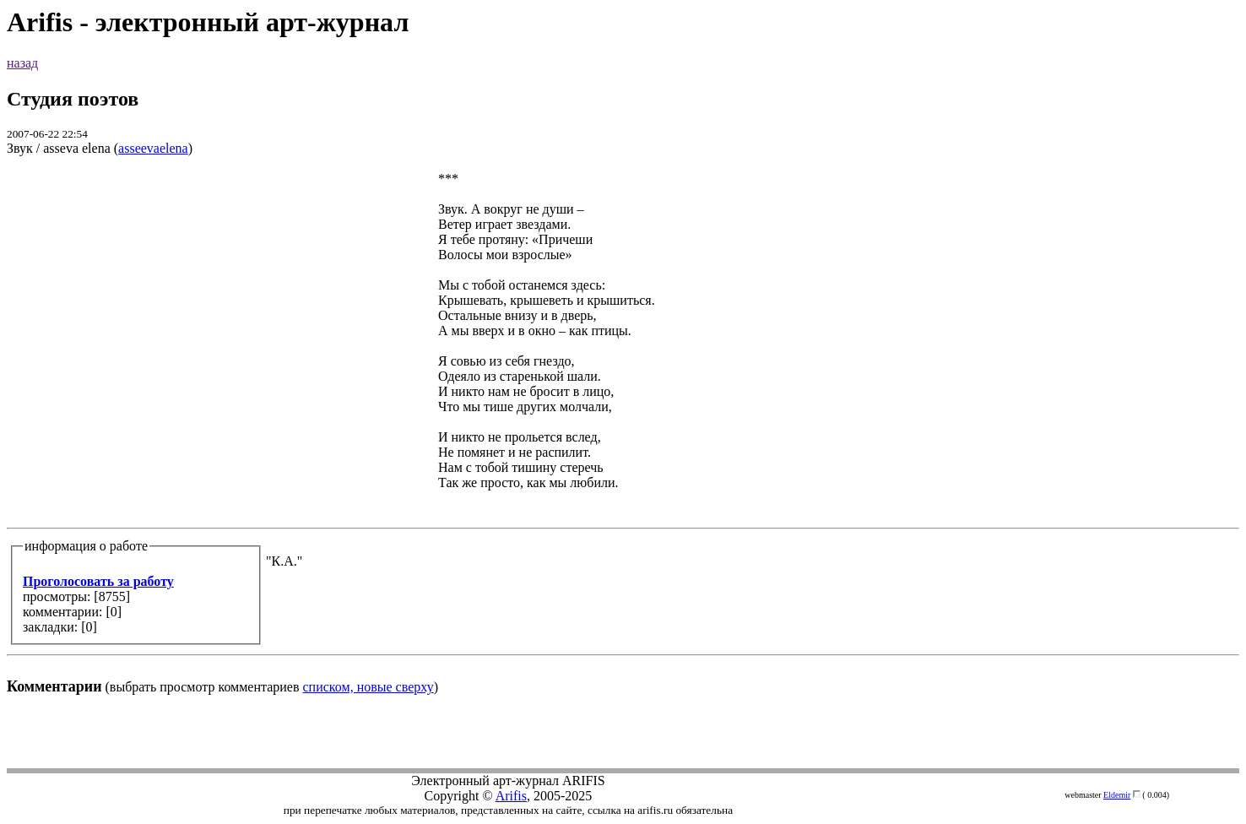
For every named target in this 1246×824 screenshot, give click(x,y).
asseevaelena (153, 148)
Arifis (511, 796)
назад (22, 63)
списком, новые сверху (368, 687)
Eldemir (1116, 795)
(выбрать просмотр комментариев (623, 432)
